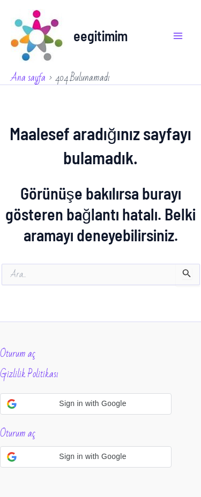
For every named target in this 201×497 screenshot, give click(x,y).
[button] (86, 404)
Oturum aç (17, 354)
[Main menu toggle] (178, 36)
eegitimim (100, 35)
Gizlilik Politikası (29, 374)
